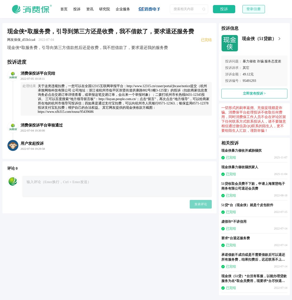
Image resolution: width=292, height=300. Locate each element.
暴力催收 (249, 61)
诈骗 (260, 61)
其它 (246, 68)
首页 (64, 9)
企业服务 (123, 9)
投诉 (76, 9)
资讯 (89, 9)
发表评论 (201, 204)
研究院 (104, 9)
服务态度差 (272, 61)
